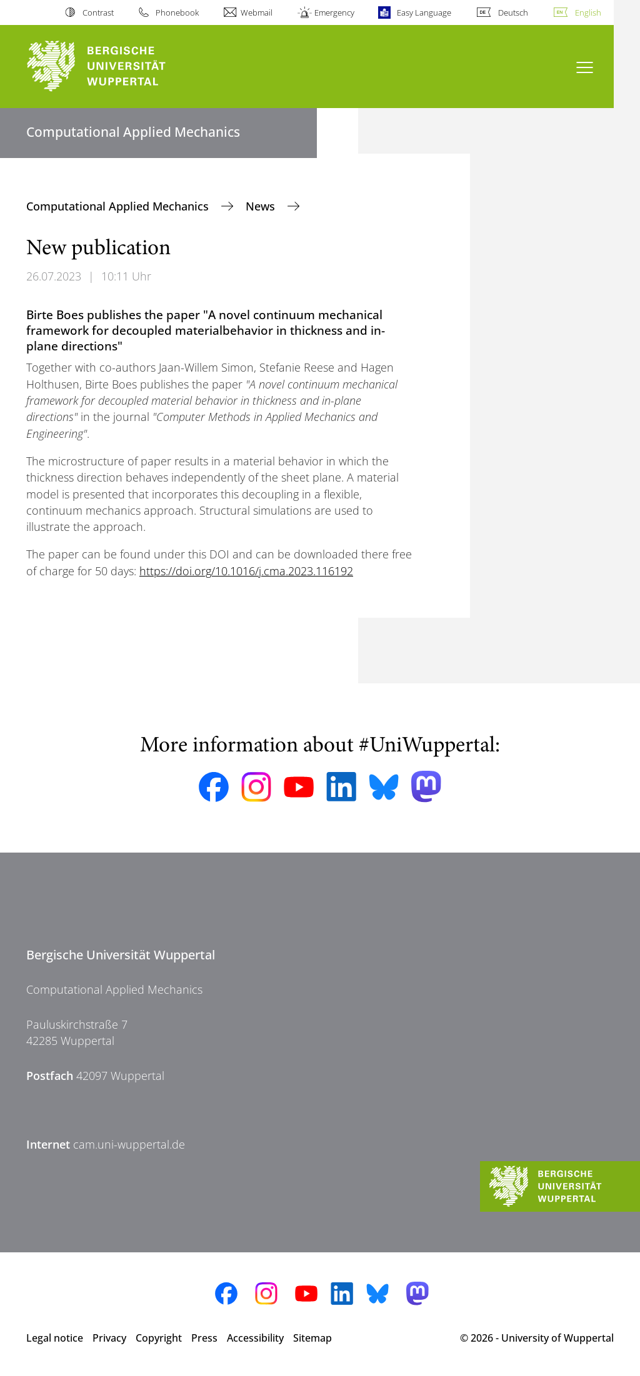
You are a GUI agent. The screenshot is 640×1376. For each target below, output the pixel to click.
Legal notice (54, 1338)
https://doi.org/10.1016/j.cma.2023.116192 (246, 570)
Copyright (159, 1338)
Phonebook (177, 12)
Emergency (334, 12)
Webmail (256, 12)
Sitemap (312, 1338)
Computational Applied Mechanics (119, 206)
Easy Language (424, 12)
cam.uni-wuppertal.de (129, 1144)
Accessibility (255, 1338)
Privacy (109, 1338)
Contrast (98, 12)
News (262, 206)
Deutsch (513, 12)
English (588, 12)
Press (204, 1338)
